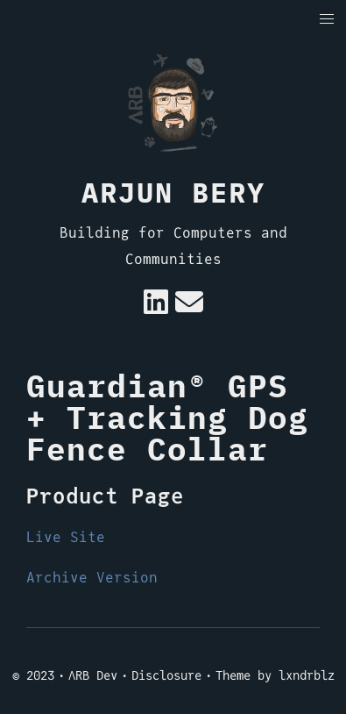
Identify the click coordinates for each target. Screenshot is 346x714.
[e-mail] (189, 307)
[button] (327, 19)
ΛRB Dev (92, 675)
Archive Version (92, 577)
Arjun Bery (173, 192)
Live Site (65, 537)
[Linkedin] (156, 307)
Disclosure (166, 675)
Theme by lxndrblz (275, 675)
